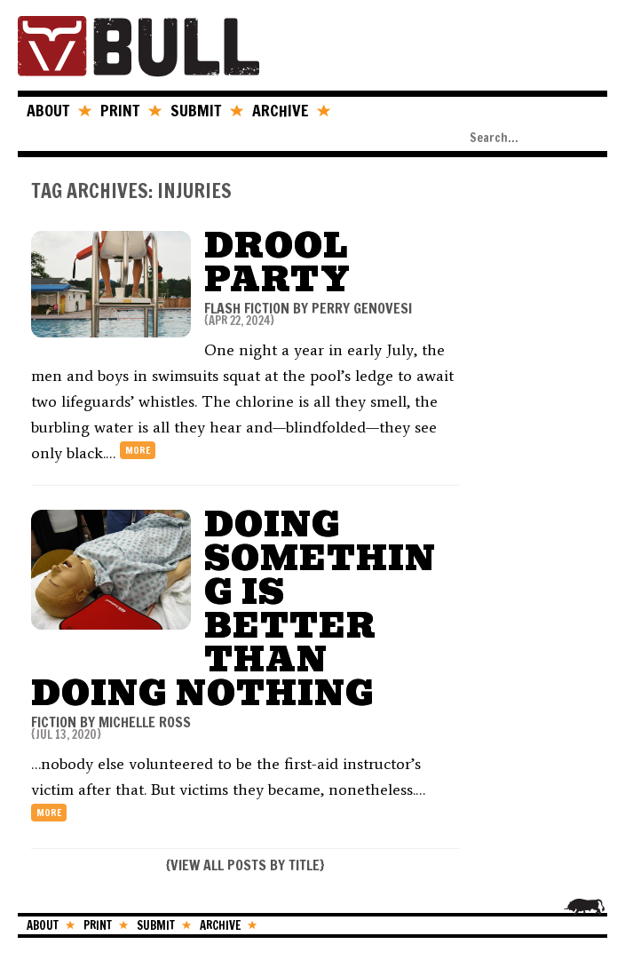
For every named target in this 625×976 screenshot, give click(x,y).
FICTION (53, 722)
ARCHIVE (280, 110)
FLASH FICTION (246, 308)
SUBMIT (195, 110)
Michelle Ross (145, 722)
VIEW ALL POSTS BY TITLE (245, 865)
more (137, 450)
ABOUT (48, 110)
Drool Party (277, 262)
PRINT (119, 110)
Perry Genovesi (362, 308)
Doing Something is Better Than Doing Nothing (233, 608)
